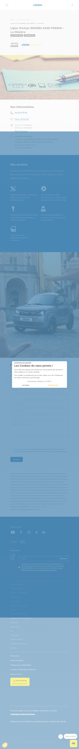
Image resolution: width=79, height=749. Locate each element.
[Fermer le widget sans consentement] (22, 363)
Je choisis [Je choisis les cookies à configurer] (25, 385)
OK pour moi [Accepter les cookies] (53, 385)
